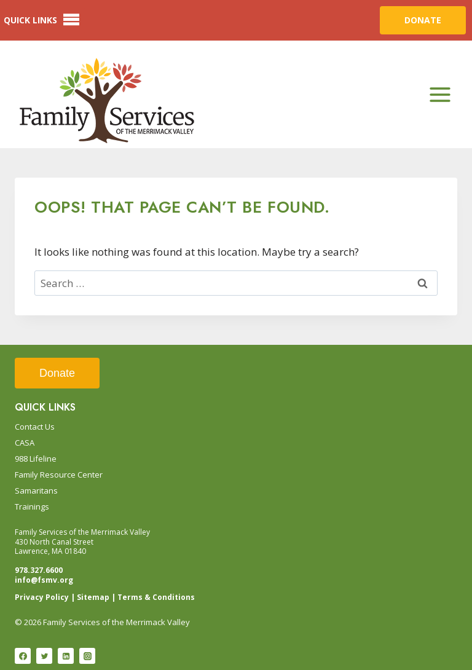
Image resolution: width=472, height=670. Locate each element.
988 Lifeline (36, 458)
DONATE (422, 20)
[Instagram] (87, 656)
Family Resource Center (59, 474)
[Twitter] (44, 656)
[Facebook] (23, 656)
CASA (24, 442)
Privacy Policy (42, 597)
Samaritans (36, 490)
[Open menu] (439, 94)
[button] (30, 20)
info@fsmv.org (44, 580)
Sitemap (93, 597)
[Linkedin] (66, 656)
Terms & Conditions (156, 597)
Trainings (32, 506)
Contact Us (35, 426)
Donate (57, 373)
